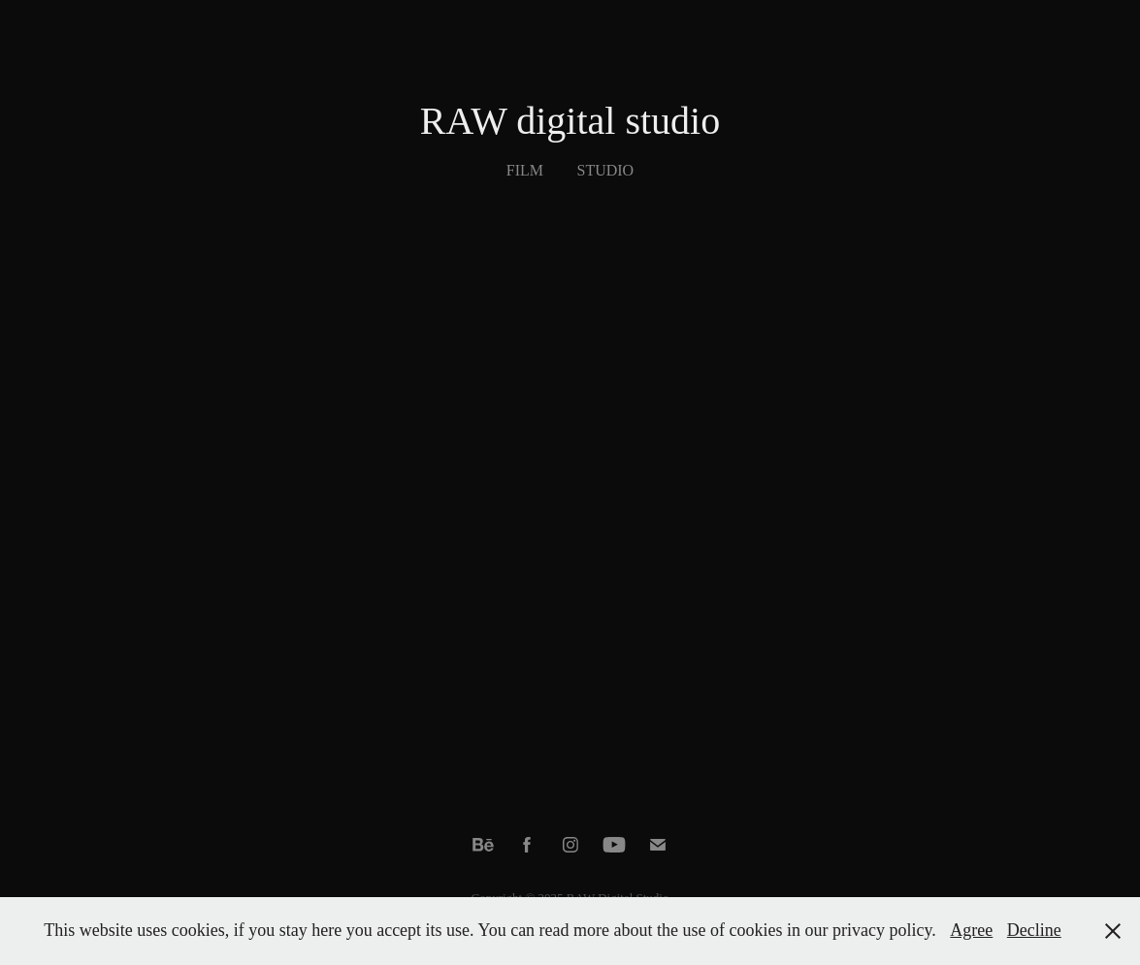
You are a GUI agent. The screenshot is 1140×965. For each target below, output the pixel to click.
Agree (971, 930)
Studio (606, 170)
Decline (1034, 930)
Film (524, 170)
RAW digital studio (570, 121)
